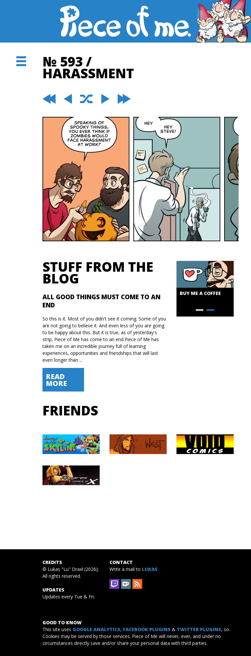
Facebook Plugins (147, 629)
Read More (56, 380)
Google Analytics (96, 629)
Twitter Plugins (199, 629)
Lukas (150, 569)
